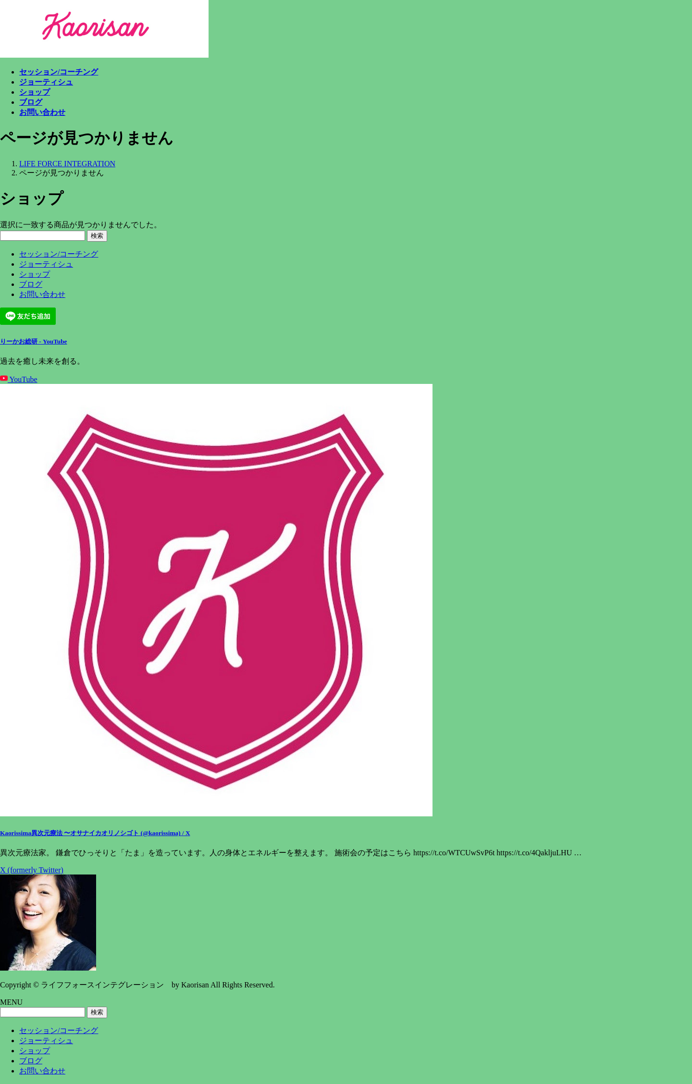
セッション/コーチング (58, 254)
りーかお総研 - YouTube (33, 341)
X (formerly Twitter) (31, 870)
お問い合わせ (42, 294)
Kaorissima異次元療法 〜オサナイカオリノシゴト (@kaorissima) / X (95, 833)
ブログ (30, 284)
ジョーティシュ (46, 264)
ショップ (34, 274)
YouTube (18, 379)
